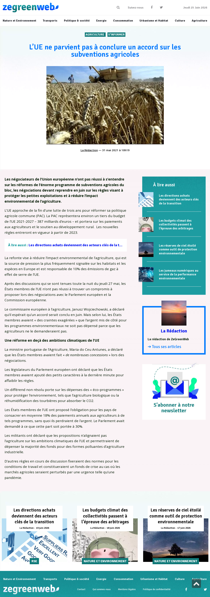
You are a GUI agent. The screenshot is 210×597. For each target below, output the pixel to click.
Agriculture (95, 34)
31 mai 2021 (110, 150)
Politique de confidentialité (157, 589)
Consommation (123, 579)
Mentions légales (127, 589)
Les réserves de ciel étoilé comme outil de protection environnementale (178, 249)
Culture (180, 579)
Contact (81, 589)
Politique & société (76, 579)
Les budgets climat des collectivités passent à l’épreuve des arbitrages (176, 224)
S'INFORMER (116, 34)
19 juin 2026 (42, 528)
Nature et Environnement (19, 579)
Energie (101, 579)
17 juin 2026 (183, 528)
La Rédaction (89, 150)
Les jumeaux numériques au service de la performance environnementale (178, 274)
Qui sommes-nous (102, 589)
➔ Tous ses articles (164, 346)
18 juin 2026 (113, 528)
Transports (50, 579)
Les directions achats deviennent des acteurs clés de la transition (81, 245)
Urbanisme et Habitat (154, 579)
